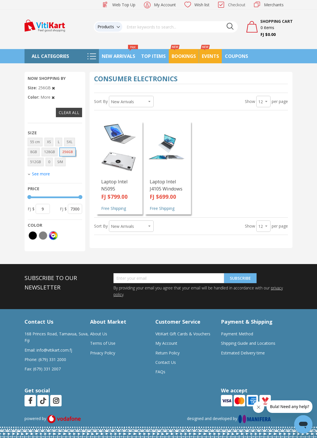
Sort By (101, 101)
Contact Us (165, 362)
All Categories (50, 56)
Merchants (274, 4)
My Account (165, 4)
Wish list (202, 4)
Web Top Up (123, 4)
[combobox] (180, 27)
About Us (98, 333)
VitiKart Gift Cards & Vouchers (182, 333)
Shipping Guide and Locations (248, 343)
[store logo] (45, 25)
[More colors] (53, 235)
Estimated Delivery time (243, 353)
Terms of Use (102, 343)
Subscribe (240, 278)
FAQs (160, 371)
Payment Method (237, 333)
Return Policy (167, 353)
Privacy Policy (102, 353)
